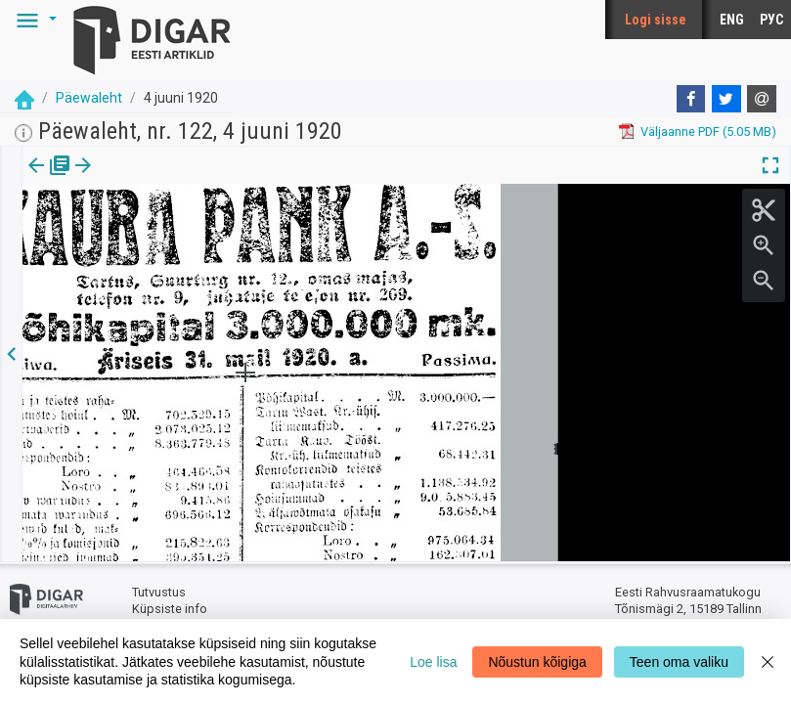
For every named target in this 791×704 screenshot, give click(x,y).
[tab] (49, 179)
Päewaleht (89, 98)
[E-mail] (761, 98)
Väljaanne (49, 179)
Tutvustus (159, 592)
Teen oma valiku (679, 662)
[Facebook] (691, 98)
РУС (771, 19)
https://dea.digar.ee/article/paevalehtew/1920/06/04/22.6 (187, 233)
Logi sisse (655, 19)
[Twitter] (726, 98)
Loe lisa (433, 662)
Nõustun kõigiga (537, 662)
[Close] (767, 661)
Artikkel (136, 179)
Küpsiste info (169, 608)
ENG (732, 19)
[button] (33, 19)
